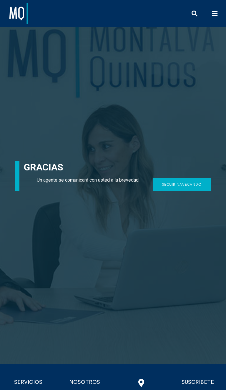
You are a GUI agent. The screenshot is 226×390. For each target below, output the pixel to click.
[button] (214, 13)
